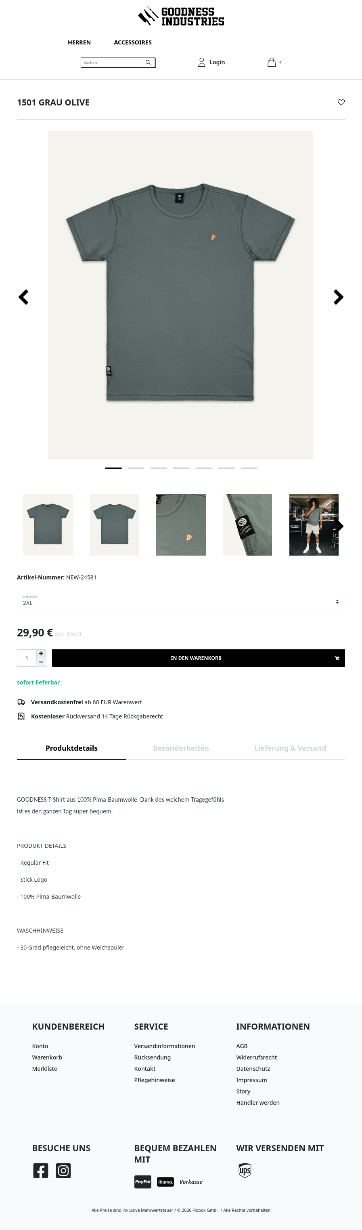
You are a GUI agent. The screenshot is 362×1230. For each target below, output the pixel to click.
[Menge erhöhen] (41, 653)
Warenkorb (47, 1057)
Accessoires (132, 42)
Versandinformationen (164, 1046)
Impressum (251, 1080)
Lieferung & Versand (290, 748)
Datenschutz (253, 1068)
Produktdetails (72, 748)
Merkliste (44, 1068)
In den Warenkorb (255, 658)
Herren (79, 42)
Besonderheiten (181, 748)
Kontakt (145, 1068)
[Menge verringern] (41, 662)
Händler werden (258, 1102)
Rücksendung (152, 1057)
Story (243, 1091)
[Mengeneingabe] (26, 658)
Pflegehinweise (154, 1080)
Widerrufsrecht (256, 1057)
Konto (40, 1046)
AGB (242, 1046)
